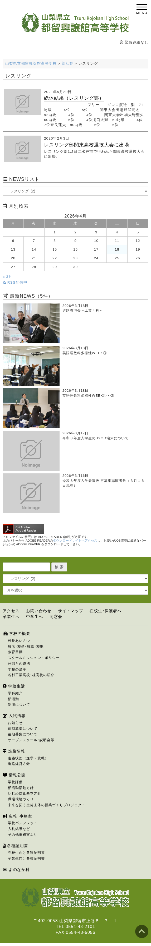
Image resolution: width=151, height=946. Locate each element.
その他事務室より (22, 835)
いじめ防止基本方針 (24, 793)
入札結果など (19, 829)
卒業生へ (11, 616)
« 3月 (7, 277)
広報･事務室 (17, 816)
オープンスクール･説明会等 (31, 740)
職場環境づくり (21, 799)
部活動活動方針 (21, 788)
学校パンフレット (22, 823)
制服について (19, 705)
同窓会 (56, 616)
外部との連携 (19, 664)
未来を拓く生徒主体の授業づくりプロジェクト (46, 805)
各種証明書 (15, 845)
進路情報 (14, 751)
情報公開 (14, 775)
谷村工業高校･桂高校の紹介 (31, 675)
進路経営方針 (19, 764)
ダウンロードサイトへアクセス (75, 540)
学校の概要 (16, 633)
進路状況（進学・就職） (28, 758)
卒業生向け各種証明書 (26, 858)
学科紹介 (15, 693)
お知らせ (15, 723)
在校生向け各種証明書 (26, 853)
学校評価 (15, 782)
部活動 (13, 699)
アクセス (11, 610)
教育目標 (15, 652)
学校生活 (14, 686)
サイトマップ (70, 610)
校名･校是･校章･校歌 (26, 646)
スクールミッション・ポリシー (34, 658)
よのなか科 (16, 869)
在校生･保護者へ (105, 610)
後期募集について (22, 734)
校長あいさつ (19, 641)
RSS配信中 (15, 282)
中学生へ (34, 616)
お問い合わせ (38, 610)
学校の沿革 (17, 669)
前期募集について (22, 729)
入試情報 (14, 715)
